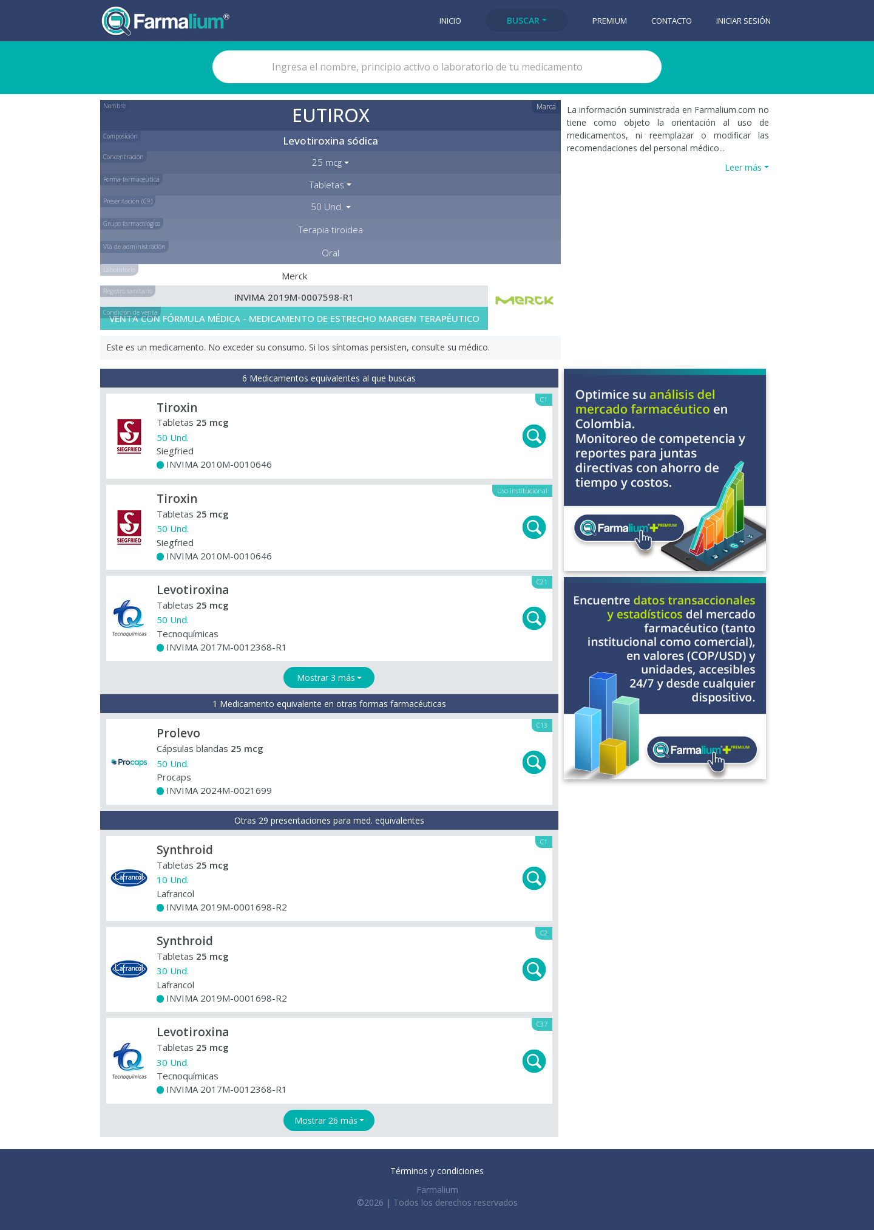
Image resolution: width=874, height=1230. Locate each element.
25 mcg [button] (327, 162)
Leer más (743, 167)
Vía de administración (134, 246)
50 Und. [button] (327, 206)
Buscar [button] (523, 20)
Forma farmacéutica (131, 179)
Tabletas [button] (327, 185)
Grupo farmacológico (131, 223)
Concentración (123, 156)
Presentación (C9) (127, 201)
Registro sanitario (127, 291)
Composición (120, 136)
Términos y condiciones (437, 1171)
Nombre (114, 105)
